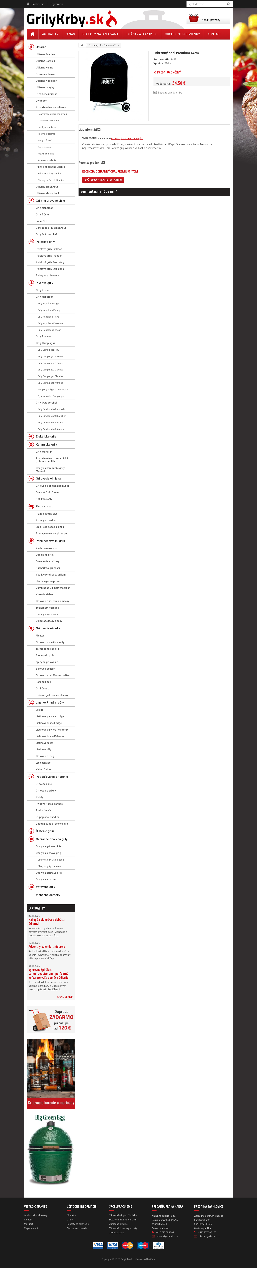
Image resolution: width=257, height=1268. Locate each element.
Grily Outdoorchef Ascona (51, 429)
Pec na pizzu (44, 506)
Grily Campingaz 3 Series (50, 363)
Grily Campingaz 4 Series (50, 356)
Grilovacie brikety (46, 790)
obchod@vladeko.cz (167, 1236)
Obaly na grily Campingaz (51, 859)
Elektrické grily (46, 436)
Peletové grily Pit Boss (49, 249)
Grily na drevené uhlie (50, 200)
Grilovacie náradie (48, 628)
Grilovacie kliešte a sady (50, 642)
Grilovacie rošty (45, 756)
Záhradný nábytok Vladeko (123, 1215)
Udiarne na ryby (45, 87)
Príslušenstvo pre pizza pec (52, 533)
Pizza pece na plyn (46, 513)
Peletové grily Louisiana (50, 268)
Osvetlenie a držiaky (47, 561)
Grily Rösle (42, 214)
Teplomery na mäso (47, 607)
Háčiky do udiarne (47, 127)
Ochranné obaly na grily (51, 839)
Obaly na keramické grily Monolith (50, 470)
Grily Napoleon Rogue (49, 303)
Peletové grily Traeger (49, 255)
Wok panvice (43, 762)
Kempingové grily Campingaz (53, 389)
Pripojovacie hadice (47, 817)
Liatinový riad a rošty (50, 702)
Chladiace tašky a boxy (49, 621)
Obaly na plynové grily (48, 853)
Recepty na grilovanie (100, 34)
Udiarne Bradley (45, 54)
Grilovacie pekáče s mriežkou (53, 675)
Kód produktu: (161, 59)
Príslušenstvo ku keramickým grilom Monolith (53, 460)
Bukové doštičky (45, 668)
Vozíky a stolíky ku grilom (51, 574)
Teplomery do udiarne (49, 120)
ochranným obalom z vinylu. (127, 138)
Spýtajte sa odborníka (170, 92)
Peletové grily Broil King (50, 262)
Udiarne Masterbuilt (47, 193)
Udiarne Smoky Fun (47, 186)
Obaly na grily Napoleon (50, 866)
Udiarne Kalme (44, 67)
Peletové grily (45, 242)
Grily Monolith (44, 451)
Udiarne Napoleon (46, 80)
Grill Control (43, 688)
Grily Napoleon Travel (48, 316)
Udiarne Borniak (45, 61)
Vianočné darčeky (48, 895)
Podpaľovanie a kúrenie (52, 776)
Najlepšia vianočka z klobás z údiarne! (47, 922)
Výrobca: (158, 63)
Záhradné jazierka (118, 1224)
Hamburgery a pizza (48, 581)
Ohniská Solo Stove (47, 492)
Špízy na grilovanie (47, 662)
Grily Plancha (43, 336)
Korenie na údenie (47, 160)
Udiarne (41, 47)
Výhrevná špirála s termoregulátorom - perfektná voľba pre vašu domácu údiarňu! (49, 974)
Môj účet (28, 1224)
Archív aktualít (65, 996)
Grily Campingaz (45, 343)
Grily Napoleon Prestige (50, 310)
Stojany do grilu (45, 655)
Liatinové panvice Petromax (52, 729)
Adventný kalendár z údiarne (47, 947)
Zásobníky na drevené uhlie (52, 823)
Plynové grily (44, 283)
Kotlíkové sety (44, 499)
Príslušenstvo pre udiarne (51, 107)
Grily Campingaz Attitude (50, 383)
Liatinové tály (43, 749)
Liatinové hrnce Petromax (51, 736)
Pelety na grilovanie (47, 275)
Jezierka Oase (116, 1232)
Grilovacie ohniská (48, 478)
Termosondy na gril (47, 648)
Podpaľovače (43, 810)
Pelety (39, 797)
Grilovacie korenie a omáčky (52, 601)
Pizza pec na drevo (47, 520)
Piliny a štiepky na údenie (50, 166)
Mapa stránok (31, 1228)
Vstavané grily (45, 887)
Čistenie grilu (45, 831)
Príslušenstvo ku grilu (50, 541)
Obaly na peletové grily (49, 872)
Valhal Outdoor (45, 769)
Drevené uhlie (44, 784)
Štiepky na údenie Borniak (51, 180)
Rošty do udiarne (46, 133)
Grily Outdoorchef (46, 234)
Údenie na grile (45, 554)
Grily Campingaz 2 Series (50, 369)
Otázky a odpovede (142, 34)
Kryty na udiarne (46, 153)
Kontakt (215, 34)
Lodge (39, 709)
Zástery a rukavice (46, 548)
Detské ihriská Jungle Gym (123, 1219)
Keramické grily (46, 444)
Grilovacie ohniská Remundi (52, 485)
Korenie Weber (44, 594)
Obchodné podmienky (182, 34)
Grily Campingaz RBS (48, 349)
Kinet (152, 1259)
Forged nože (43, 681)
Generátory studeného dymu (52, 114)
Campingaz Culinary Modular (53, 587)
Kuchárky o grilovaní (48, 568)
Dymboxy (41, 100)
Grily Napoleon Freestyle (50, 323)
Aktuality (37, 908)
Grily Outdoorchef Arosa (50, 422)
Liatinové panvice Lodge (50, 716)
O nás (70, 34)
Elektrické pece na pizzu (50, 526)
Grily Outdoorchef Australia (51, 409)
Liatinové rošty (44, 742)
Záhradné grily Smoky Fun (51, 227)
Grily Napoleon (44, 208)
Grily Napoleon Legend (49, 330)
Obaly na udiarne (46, 879)
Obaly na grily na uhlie (48, 846)
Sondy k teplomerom (48, 614)
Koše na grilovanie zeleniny (52, 695)
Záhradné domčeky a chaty (123, 1228)
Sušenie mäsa (45, 147)
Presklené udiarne (46, 94)
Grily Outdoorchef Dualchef (52, 416)
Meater (40, 635)
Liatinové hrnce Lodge (49, 723)
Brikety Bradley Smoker (49, 173)
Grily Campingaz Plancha (50, 376)
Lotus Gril (41, 221)
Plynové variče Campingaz (51, 396)
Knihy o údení (44, 140)
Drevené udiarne (45, 74)
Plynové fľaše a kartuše (49, 803)
